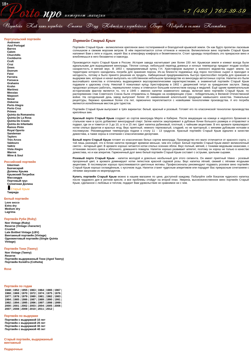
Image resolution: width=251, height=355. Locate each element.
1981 (41, 296)
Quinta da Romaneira (21, 114)
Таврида (12, 192)
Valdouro (13, 142)
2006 (57, 305)
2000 (8, 305)
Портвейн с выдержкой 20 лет (25, 322)
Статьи (74, 25)
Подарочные (13, 349)
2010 (33, 308)
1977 (8, 296)
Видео (156, 25)
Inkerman (13, 165)
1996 (33, 302)
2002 (24, 305)
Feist (10, 73)
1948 (8, 290)
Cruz (10, 64)
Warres (11, 152)
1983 (57, 296)
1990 (49, 299)
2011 (41, 308)
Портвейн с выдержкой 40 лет (25, 329)
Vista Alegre (15, 149)
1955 (24, 290)
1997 (41, 302)
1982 (49, 296)
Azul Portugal (16, 45)
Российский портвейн (20, 161)
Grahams (13, 83)
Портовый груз (17, 180)
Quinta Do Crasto (18, 120)
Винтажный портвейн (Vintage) (25, 235)
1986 (24, 299)
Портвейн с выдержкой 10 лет (25, 319)
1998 (49, 302)
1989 (41, 299)
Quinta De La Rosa (19, 117)
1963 (33, 290)
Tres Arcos (14, 139)
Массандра (14, 177)
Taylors (12, 136)
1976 (57, 293)
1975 (49, 293)
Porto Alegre (15, 105)
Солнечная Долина (20, 183)
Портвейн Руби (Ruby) (20, 219)
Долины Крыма (17, 171)
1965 (49, 290)
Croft (10, 61)
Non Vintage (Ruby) (17, 222)
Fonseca (12, 80)
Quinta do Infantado (20, 124)
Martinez (12, 89)
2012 (49, 308)
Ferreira (12, 76)
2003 (33, 305)
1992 (8, 302)
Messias (12, 92)
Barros (11, 48)
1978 (16, 296)
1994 (16, 302)
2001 (16, 305)
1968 (8, 293)
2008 (16, 308)
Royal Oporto (15, 130)
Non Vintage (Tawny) (18, 252)
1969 (16, 293)
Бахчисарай (15, 168)
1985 (16, 299)
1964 (41, 290)
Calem (11, 51)
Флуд (92, 25)
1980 (33, 296)
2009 (24, 308)
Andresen (13, 42)
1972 (33, 293)
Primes (11, 111)
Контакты (215, 25)
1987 (33, 299)
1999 (57, 302)
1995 (24, 302)
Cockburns (14, 58)
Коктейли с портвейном (124, 25)
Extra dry (11, 205)
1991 (57, 299)
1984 (8, 299)
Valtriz (11, 146)
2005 (49, 305)
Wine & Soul (15, 155)
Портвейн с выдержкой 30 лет (25, 326)
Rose (7, 269)
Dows (10, 67)
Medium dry (12, 208)
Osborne (12, 102)
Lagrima (10, 212)
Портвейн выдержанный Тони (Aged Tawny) (34, 258)
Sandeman (14, 133)
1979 (24, 296)
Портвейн (12, 25)
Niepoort (12, 95)
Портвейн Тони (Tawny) (21, 248)
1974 (41, 293)
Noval (10, 98)
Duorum (12, 70)
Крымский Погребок (20, 174)
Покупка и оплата (183, 25)
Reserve (10, 255)
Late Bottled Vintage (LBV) (22, 232)
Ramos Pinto (15, 127)
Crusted (10, 229)
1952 (16, 290)
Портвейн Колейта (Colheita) (24, 262)
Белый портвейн (16, 198)
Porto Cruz (14, 108)
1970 (24, 293)
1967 (57, 290)
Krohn (11, 86)
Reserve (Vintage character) (23, 226)
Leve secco (12, 202)
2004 (41, 305)
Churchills (13, 55)
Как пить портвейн (44, 25)
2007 (8, 308)
